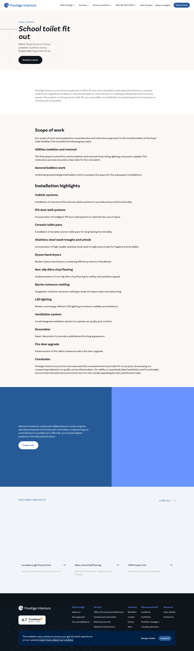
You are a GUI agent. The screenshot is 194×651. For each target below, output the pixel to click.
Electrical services (102, 621)
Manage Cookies (148, 638)
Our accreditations (81, 621)
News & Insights (163, 5)
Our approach (78, 616)
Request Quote (182, 5)
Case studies (146, 5)
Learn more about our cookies (56, 640)
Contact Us (168, 616)
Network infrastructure (104, 626)
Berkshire (132, 611)
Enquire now (28, 445)
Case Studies (169, 611)
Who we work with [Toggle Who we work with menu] (126, 5)
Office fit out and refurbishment (109, 611)
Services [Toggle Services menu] (84, 5)
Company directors (150, 626)
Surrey (131, 621)
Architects (146, 616)
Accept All (165, 638)
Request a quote (30, 60)
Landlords (145, 611)
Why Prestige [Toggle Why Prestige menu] (68, 5)
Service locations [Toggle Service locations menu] (103, 5)
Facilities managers (150, 621)
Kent (130, 626)
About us (76, 611)
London (131, 616)
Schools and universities (105, 616)
